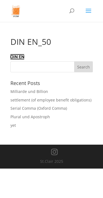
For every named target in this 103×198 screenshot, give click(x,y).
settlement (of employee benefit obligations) (50, 100)
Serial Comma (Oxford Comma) (38, 108)
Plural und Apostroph (30, 116)
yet (13, 125)
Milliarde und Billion (29, 91)
